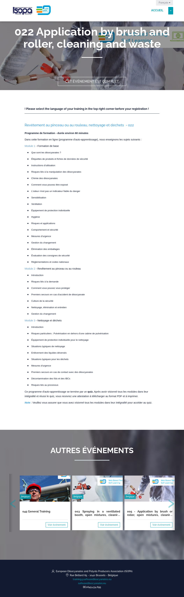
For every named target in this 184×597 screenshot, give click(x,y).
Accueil (157, 10)
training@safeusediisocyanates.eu (92, 579)
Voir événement (57, 524)
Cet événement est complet (92, 81)
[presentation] (13, 504)
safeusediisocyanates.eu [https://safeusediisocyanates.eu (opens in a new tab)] (92, 583)
